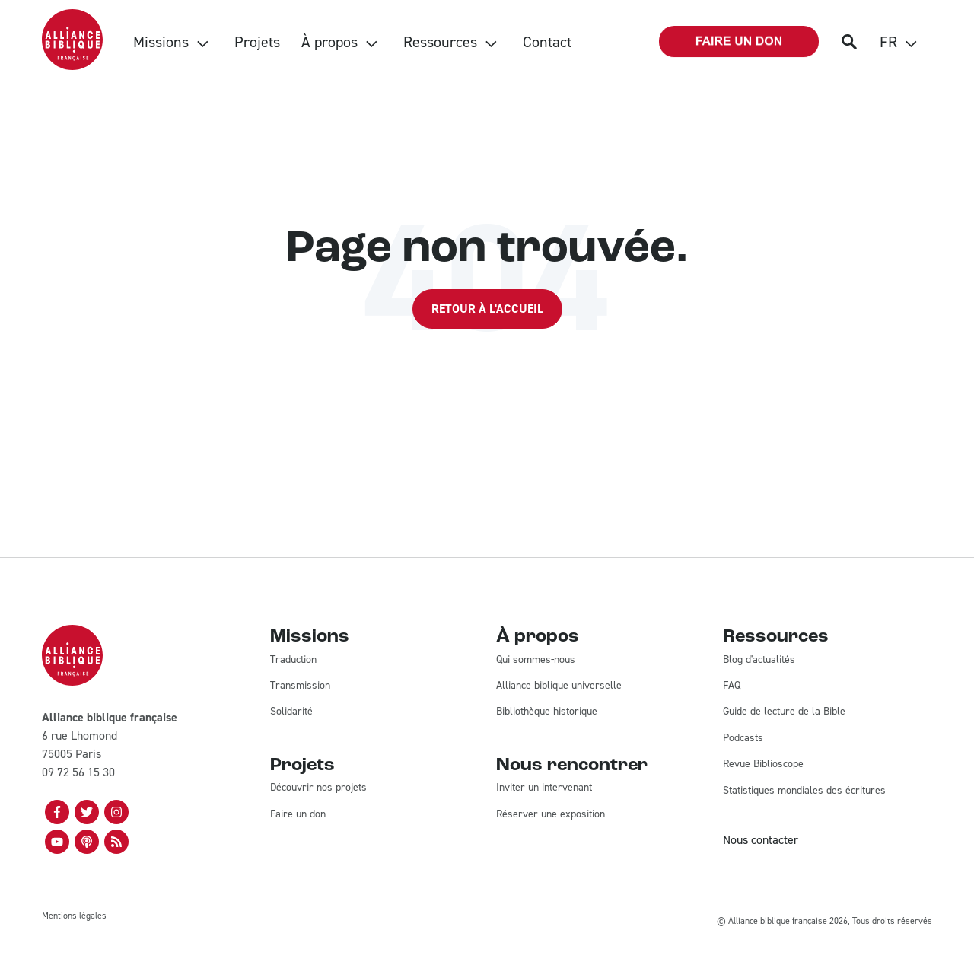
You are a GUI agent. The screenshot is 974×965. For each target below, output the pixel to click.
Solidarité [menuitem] (291, 711)
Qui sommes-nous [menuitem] (535, 659)
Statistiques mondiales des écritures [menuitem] (804, 790)
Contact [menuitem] (547, 42)
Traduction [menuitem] (293, 659)
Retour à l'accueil (487, 309)
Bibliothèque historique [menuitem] (546, 711)
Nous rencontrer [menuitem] (572, 765)
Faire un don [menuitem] (298, 814)
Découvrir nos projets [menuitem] (318, 787)
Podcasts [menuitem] (743, 738)
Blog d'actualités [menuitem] (759, 659)
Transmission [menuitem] (300, 685)
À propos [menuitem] (329, 42)
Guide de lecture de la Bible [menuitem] (784, 711)
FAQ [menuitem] (731, 685)
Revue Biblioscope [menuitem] (763, 763)
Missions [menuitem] (161, 42)
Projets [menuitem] (257, 42)
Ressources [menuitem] (440, 42)
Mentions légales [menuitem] (74, 915)
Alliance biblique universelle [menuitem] (559, 685)
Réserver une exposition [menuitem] (550, 814)
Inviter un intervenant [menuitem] (544, 787)
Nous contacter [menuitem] (760, 840)
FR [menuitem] (888, 42)
